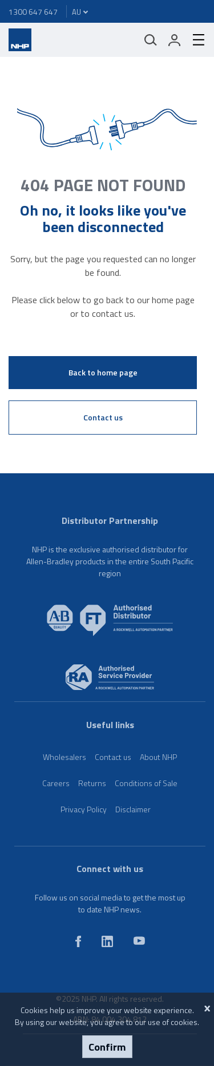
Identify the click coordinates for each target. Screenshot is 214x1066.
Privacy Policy (83, 809)
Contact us (103, 417)
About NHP (158, 757)
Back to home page (103, 372)
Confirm (107, 1047)
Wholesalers (64, 757)
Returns (92, 783)
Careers (56, 783)
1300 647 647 (33, 12)
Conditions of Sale (146, 783)
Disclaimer (133, 809)
